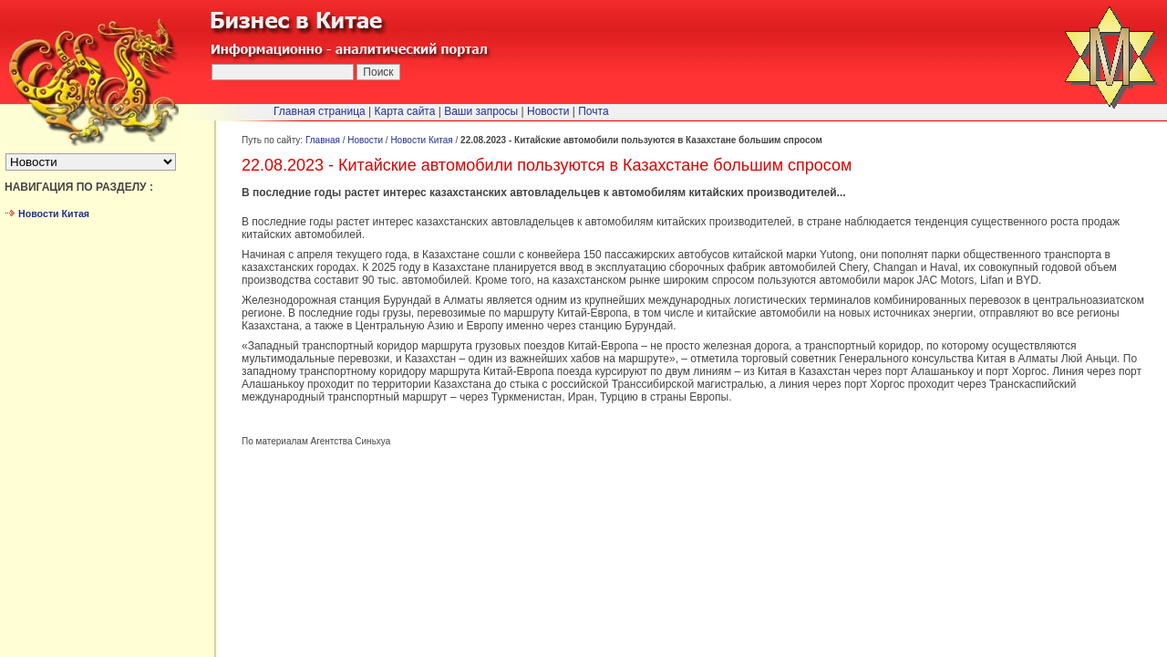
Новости (365, 140)
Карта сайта (405, 111)
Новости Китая (421, 140)
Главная (322, 140)
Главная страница (320, 111)
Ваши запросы (481, 111)
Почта (593, 111)
